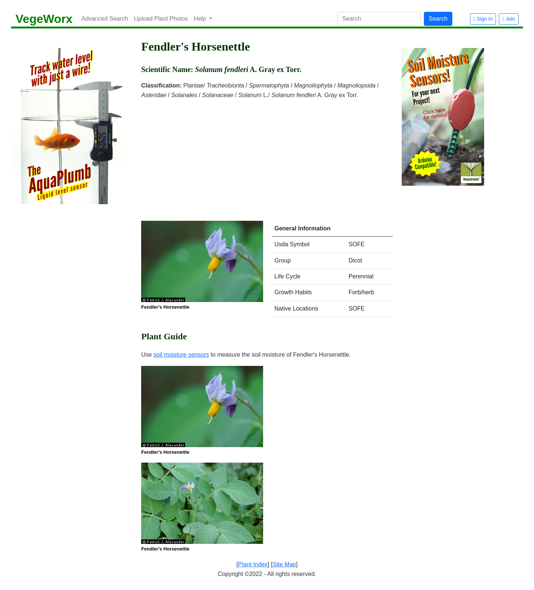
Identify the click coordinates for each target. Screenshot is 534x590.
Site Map (284, 564)
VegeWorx (44, 18)
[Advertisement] (267, 155)
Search (438, 19)
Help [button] (200, 19)
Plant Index (253, 564)
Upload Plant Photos (161, 19)
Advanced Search (104, 19)
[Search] (379, 19)
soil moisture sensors (181, 354)
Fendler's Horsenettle (165, 307)
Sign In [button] (483, 19)
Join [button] (508, 19)
